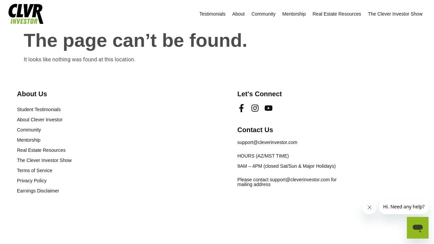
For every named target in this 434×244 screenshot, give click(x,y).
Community (264, 14)
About (238, 14)
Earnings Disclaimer (38, 191)
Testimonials (212, 14)
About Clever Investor (40, 119)
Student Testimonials (39, 109)
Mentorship (293, 14)
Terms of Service (34, 170)
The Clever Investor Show (395, 14)
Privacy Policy (31, 180)
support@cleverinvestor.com (267, 142)
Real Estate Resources (337, 14)
